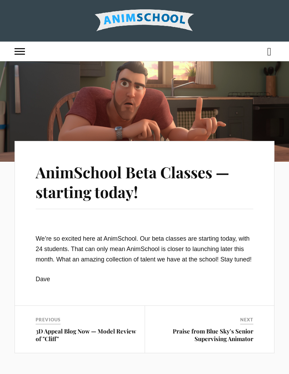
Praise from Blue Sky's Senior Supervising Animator (213, 334)
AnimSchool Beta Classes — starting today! (132, 182)
